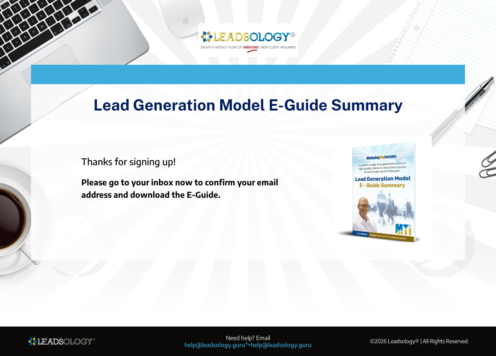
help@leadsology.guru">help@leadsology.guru (248, 344)
